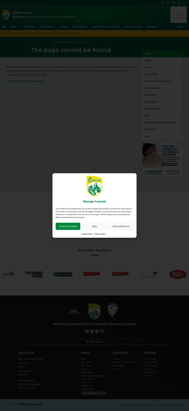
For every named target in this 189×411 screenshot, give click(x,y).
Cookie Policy (87, 233)
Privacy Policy (100, 233)
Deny (94, 226)
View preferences (121, 226)
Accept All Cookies (68, 226)
